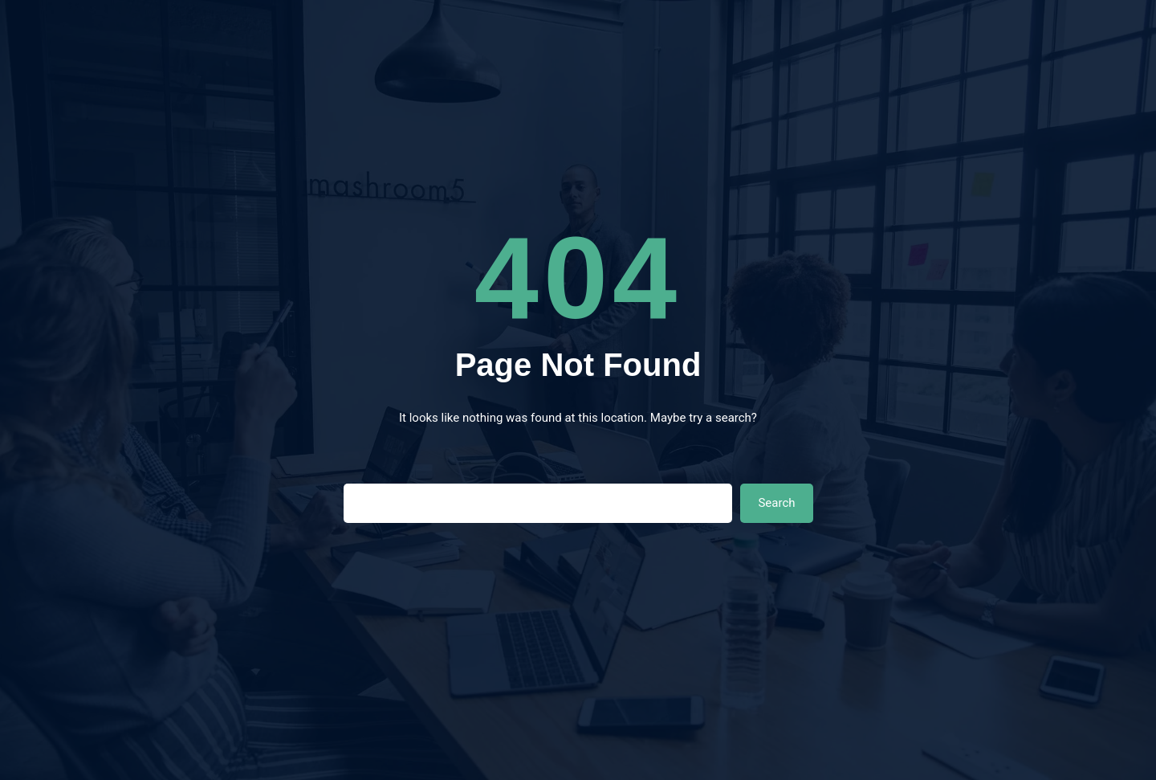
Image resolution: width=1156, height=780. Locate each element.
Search (776, 503)
